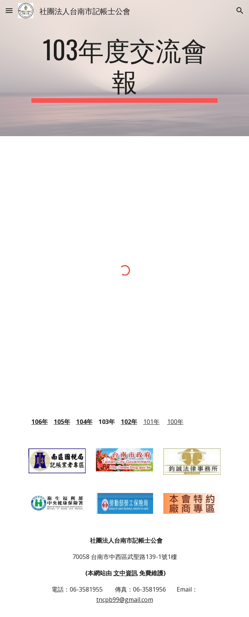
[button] (9, 10)
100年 (175, 422)
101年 (151, 422)
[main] (124, 68)
